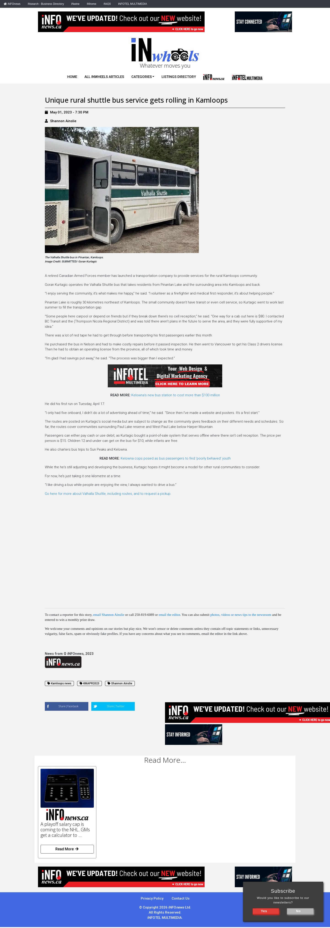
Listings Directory (179, 77)
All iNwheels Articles (104, 77)
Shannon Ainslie (63, 121)
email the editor (169, 615)
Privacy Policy (152, 898)
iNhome (91, 4)
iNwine (75, 4)
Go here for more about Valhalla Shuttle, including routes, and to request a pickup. (108, 494)
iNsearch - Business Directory (46, 4)
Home (72, 77)
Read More (67, 849)
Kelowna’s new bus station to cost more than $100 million (175, 395)
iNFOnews (12, 4)
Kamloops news (59, 683)
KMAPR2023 (89, 683)
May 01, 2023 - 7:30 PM (66, 112)
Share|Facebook (68, 706)
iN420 (107, 4)
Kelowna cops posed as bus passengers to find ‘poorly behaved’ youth (176, 458)
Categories (141, 77)
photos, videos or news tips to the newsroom (240, 615)
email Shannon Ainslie (108, 615)
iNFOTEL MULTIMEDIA (132, 4)
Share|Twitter (115, 706)
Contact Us (180, 898)
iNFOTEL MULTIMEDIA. (165, 918)
